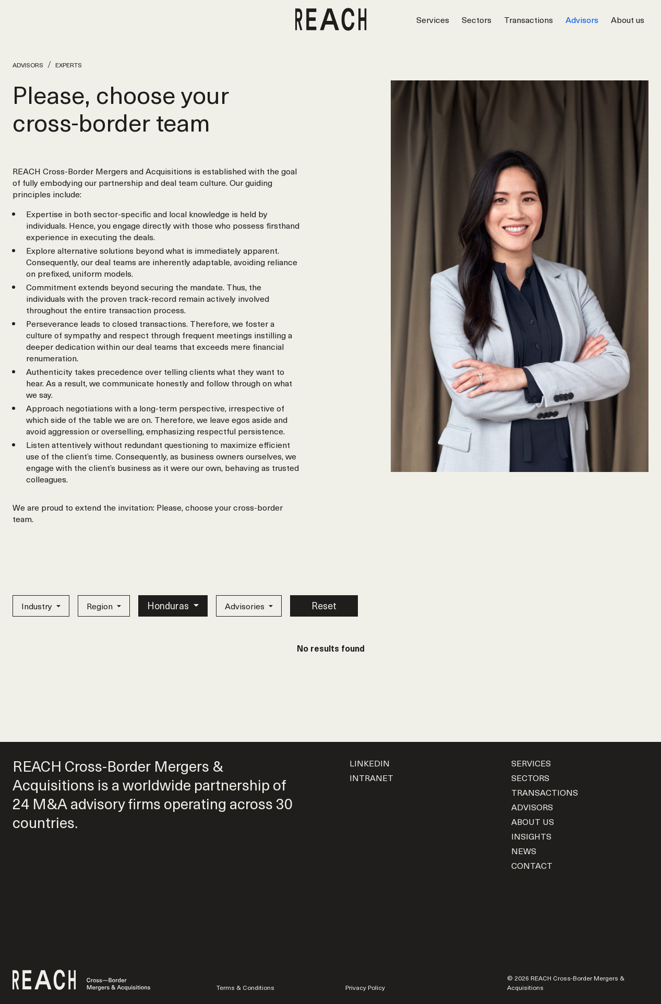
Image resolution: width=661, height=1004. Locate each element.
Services (432, 19)
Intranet (371, 777)
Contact (531, 865)
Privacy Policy (365, 987)
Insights (531, 836)
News (523, 850)
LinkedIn (370, 763)
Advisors (582, 19)
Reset (323, 605)
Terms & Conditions (245, 987)
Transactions (528, 19)
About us (627, 19)
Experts (68, 64)
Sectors (476, 19)
